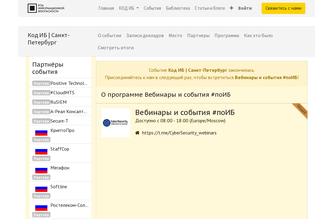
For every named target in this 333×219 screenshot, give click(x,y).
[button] (231, 8)
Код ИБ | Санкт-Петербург (49, 38)
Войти (245, 8)
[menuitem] (106, 8)
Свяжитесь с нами (283, 8)
